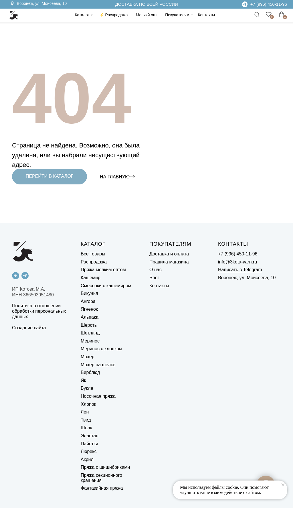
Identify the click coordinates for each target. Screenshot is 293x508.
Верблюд (90, 372)
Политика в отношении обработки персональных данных (39, 311)
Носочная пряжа (98, 396)
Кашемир (90, 277)
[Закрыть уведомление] (283, 485)
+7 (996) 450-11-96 (268, 4)
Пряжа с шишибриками (105, 467)
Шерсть (89, 325)
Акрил (87, 459)
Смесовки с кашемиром (106, 285)
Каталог (82, 15)
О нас (155, 269)
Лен (85, 411)
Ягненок (89, 309)
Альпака (89, 317)
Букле (87, 388)
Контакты (206, 15)
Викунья (89, 293)
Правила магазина (169, 261)
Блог (154, 277)
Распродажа (94, 261)
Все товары (93, 253)
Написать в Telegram (240, 269)
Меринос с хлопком (101, 348)
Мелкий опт (146, 15)
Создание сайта (29, 327)
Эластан (89, 435)
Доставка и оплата (169, 253)
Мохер (87, 356)
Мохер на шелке (98, 364)
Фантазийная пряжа (102, 488)
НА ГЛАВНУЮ (115, 176)
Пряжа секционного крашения (101, 478)
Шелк (86, 427)
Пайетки (89, 443)
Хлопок (88, 404)
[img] (245, 4)
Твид (86, 420)
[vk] (15, 275)
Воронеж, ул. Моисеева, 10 (42, 3)
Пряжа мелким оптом (103, 269)
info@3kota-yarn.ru (237, 261)
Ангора (88, 301)
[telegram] (25, 275)
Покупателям (177, 15)
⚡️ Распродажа (113, 15)
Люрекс (88, 451)
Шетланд (90, 332)
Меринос (90, 340)
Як (83, 380)
